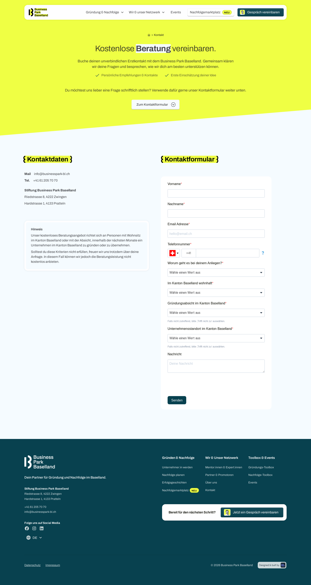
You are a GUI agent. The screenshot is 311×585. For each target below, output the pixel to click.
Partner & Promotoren (219, 474)
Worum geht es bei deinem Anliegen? (195, 263)
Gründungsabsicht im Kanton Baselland (196, 303)
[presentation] (199, 385)
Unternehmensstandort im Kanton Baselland (200, 328)
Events (176, 12)
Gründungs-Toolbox (261, 467)
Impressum (52, 565)
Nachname (175, 204)
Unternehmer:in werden (177, 467)
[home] (38, 12)
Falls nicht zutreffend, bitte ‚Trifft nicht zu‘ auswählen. (196, 321)
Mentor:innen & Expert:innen (223, 467)
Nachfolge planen (173, 474)
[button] (104, 12)
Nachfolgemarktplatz (180, 490)
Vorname (174, 184)
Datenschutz (32, 565)
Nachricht (175, 354)
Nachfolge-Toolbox (260, 474)
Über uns (211, 482)
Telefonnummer (179, 244)
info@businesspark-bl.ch (40, 511)
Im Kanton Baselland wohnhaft (190, 283)
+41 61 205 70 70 (35, 506)
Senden (177, 400)
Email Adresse (178, 224)
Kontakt (210, 490)
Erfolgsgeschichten (174, 482)
